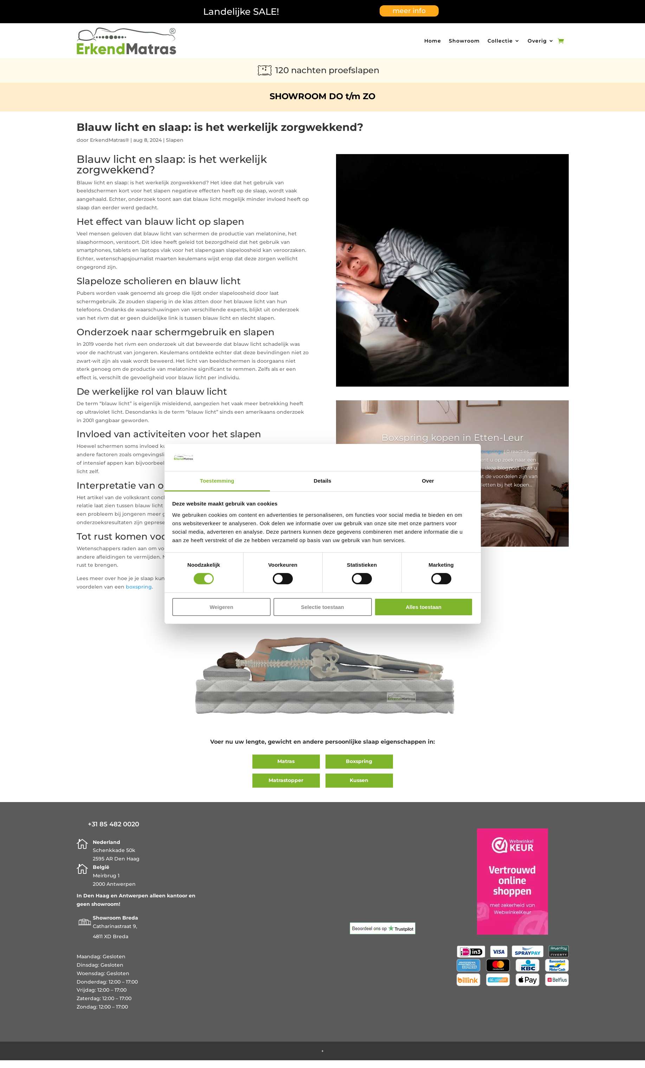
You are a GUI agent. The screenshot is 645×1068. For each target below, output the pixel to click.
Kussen (359, 780)
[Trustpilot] (382, 932)
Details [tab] (322, 481)
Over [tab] (428, 481)
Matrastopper (286, 780)
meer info (409, 11)
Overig (537, 41)
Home (432, 41)
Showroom (464, 41)
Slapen (174, 140)
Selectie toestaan (322, 607)
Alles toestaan (423, 607)
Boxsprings (490, 451)
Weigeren (221, 607)
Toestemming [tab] (217, 481)
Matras (286, 761)
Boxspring (359, 761)
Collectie (500, 41)
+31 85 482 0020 (113, 824)
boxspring (139, 587)
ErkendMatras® (109, 140)
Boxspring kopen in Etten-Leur (452, 437)
